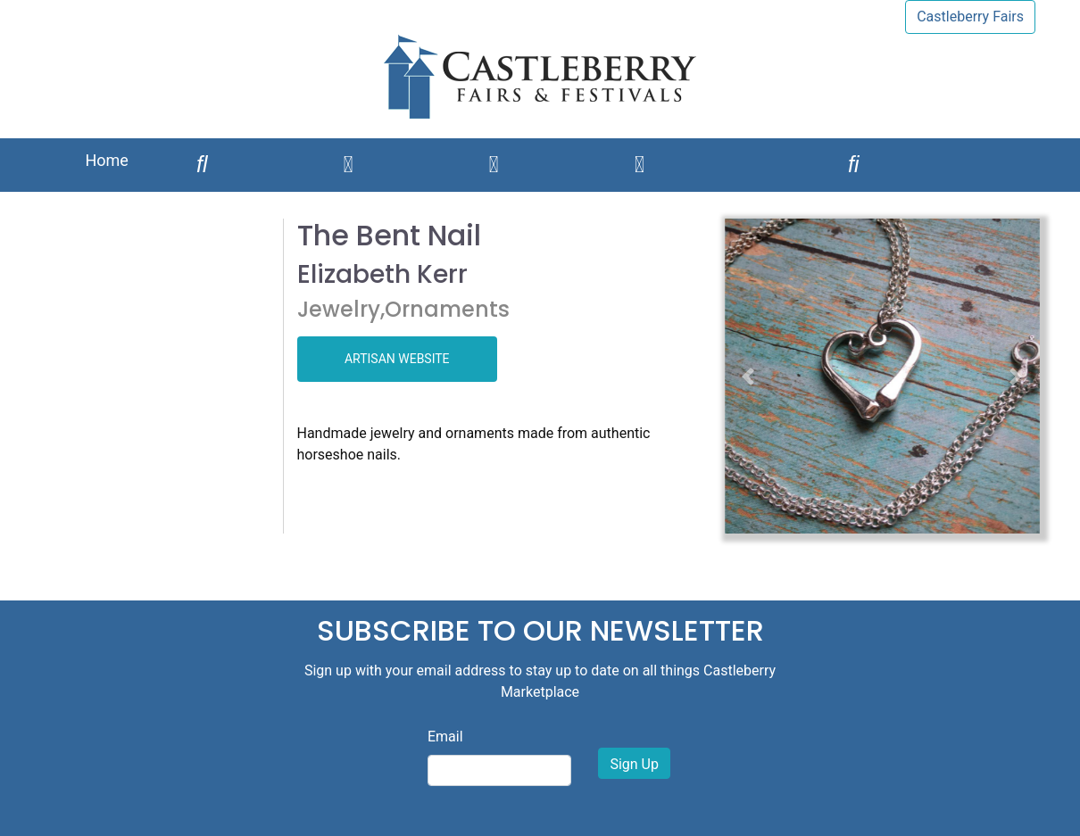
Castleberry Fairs (970, 16)
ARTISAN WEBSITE (397, 359)
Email (445, 736)
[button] (748, 376)
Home (106, 160)
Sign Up (634, 764)
